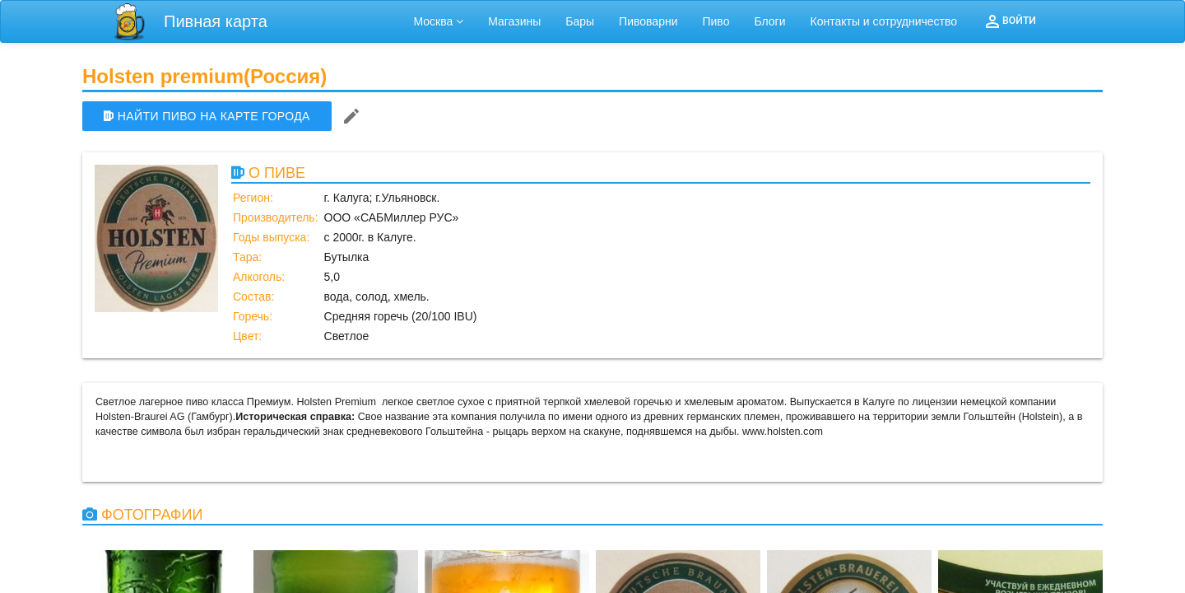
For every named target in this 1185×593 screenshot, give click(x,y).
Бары (579, 21)
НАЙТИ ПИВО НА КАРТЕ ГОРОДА (207, 116)
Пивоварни (648, 21)
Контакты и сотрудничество (884, 21)
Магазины (514, 21)
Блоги (769, 21)
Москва (439, 21)
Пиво (715, 21)
